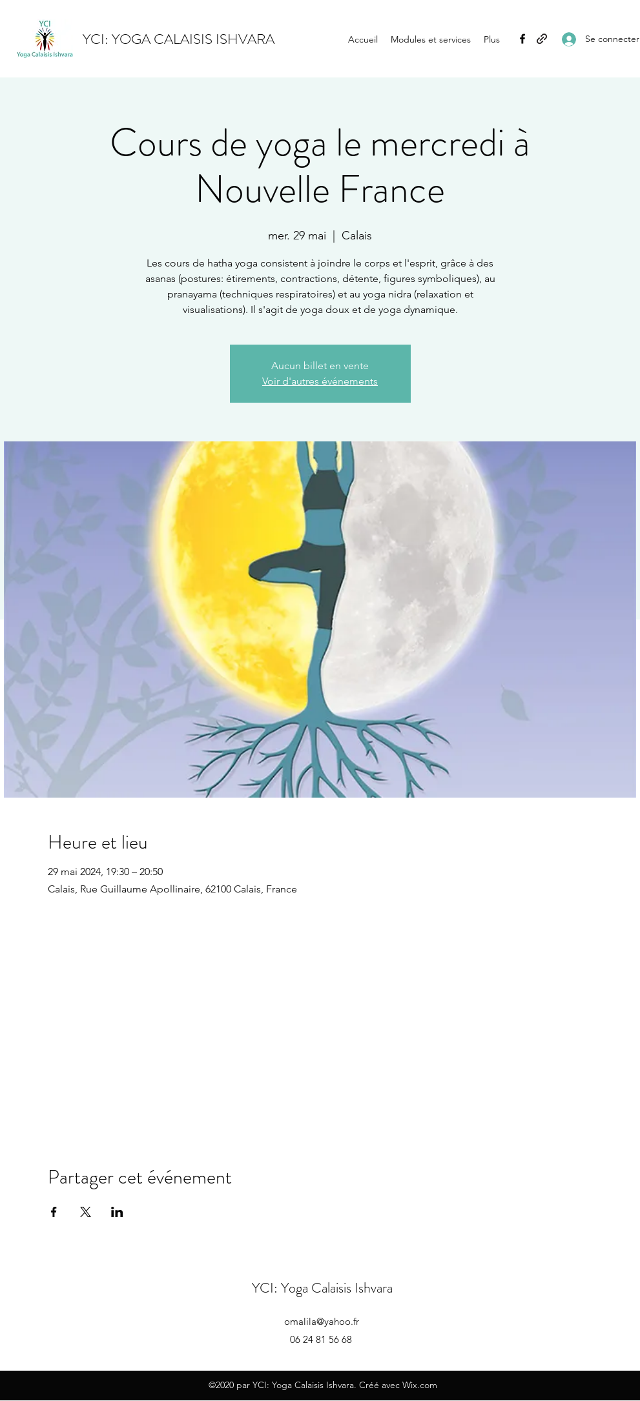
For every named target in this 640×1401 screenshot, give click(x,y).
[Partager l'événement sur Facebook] (54, 1212)
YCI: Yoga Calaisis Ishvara (322, 1288)
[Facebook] (522, 38)
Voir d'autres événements (320, 381)
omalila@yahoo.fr (321, 1321)
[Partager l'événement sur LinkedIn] (117, 1212)
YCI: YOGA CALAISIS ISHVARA (178, 39)
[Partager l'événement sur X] (85, 1212)
